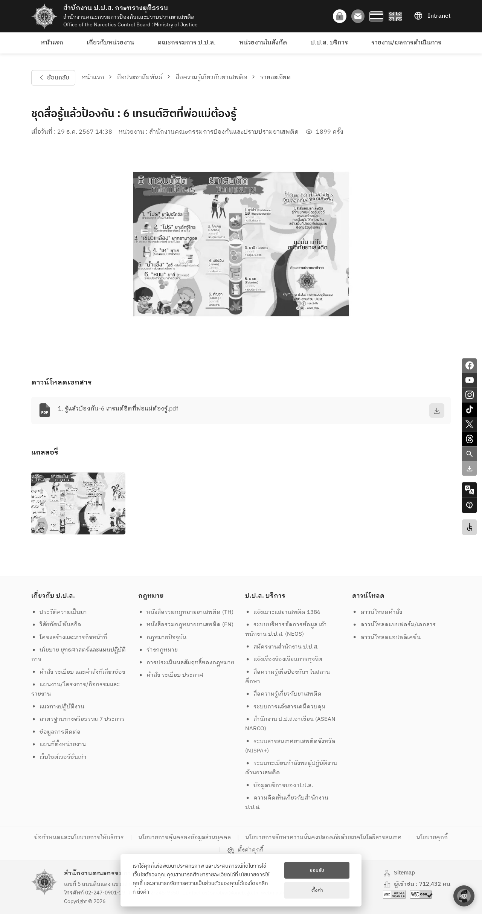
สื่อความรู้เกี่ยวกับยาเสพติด (211, 77)
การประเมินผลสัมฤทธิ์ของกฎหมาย (186, 662)
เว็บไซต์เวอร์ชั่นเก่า (59, 757)
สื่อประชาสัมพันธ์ (139, 77)
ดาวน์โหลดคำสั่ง (377, 612)
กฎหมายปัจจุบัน (162, 637)
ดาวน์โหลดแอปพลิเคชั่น (386, 637)
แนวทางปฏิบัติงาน (58, 706)
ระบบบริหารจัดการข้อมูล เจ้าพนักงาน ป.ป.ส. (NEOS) (286, 629)
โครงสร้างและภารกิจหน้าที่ (69, 637)
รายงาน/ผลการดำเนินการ (406, 43)
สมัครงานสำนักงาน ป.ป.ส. (282, 647)
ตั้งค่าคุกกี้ (245, 850)
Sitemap (399, 872)
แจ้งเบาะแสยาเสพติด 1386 (283, 612)
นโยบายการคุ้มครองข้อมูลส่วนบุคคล (185, 837)
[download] (436, 410)
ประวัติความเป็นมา (59, 612)
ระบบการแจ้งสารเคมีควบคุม (285, 706)
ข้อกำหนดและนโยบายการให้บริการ (79, 837)
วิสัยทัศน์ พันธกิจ (56, 624)
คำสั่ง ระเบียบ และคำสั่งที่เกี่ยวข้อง (78, 672)
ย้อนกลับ (53, 78)
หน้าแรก (52, 43)
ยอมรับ (317, 870)
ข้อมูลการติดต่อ (56, 732)
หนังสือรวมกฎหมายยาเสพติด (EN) (186, 624)
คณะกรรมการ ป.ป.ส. (186, 43)
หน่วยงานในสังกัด (263, 43)
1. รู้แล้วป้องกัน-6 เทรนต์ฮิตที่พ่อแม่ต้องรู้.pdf (118, 409)
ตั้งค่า (143, 892)
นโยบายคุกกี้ (432, 837)
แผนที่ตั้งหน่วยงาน (58, 744)
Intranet (432, 16)
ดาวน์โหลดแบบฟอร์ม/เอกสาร (394, 624)
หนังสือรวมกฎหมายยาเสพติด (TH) (186, 612)
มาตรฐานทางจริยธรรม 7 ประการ (78, 719)
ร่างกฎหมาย (158, 650)
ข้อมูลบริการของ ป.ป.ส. (279, 785)
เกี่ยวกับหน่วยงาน (110, 43)
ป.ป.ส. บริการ (329, 43)
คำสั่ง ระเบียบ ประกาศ (171, 675)
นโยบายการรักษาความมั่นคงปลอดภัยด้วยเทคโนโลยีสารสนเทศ (324, 837)
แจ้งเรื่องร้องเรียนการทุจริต (284, 659)
